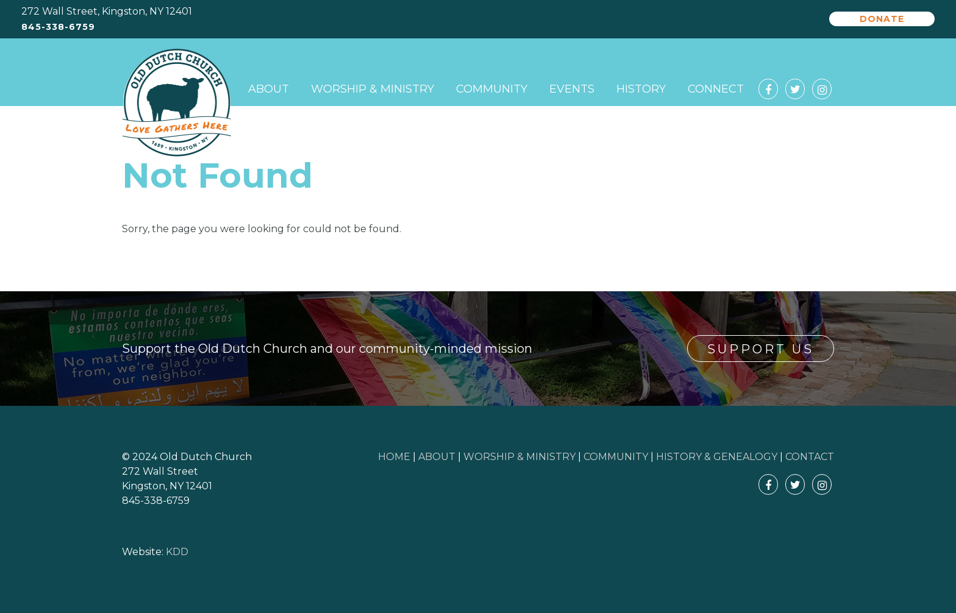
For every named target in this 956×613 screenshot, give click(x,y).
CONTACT (809, 456)
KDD (177, 552)
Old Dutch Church (177, 103)
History (641, 89)
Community (491, 89)
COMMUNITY (615, 456)
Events (571, 89)
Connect (716, 89)
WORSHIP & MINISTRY (519, 456)
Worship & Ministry (372, 89)
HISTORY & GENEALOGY (716, 456)
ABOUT (436, 456)
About (268, 89)
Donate (882, 18)
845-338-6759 (58, 27)
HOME (394, 456)
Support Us (760, 349)
